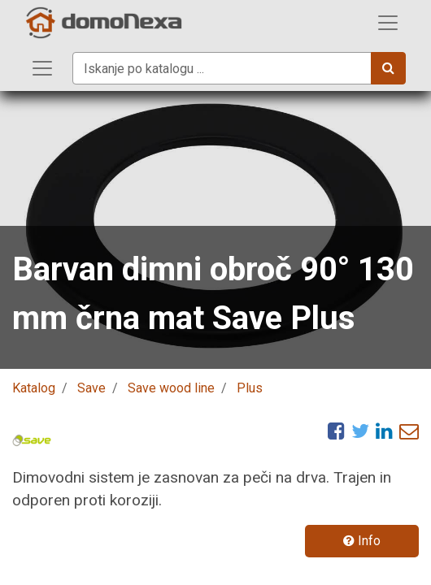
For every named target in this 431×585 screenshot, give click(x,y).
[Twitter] (360, 430)
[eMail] (409, 430)
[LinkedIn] (384, 430)
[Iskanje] (388, 68)
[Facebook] (336, 430)
